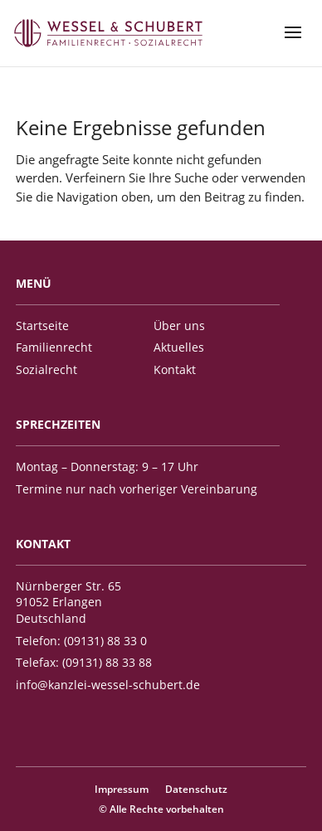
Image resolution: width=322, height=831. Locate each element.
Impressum (122, 789)
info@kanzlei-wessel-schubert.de (108, 684)
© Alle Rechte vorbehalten (161, 809)
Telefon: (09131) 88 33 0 (81, 641)
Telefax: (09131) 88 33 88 (84, 662)
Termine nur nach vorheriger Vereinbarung (136, 489)
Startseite (42, 325)
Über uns (179, 325)
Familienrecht (54, 347)
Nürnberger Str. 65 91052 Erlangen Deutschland (68, 602)
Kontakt (175, 369)
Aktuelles (179, 347)
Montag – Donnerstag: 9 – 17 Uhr (107, 466)
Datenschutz (196, 789)
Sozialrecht (46, 369)
